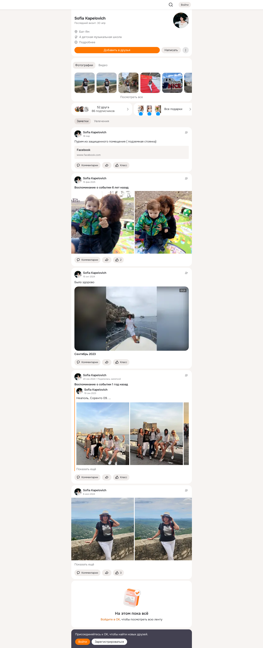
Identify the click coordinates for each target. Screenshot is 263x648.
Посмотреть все (131, 97)
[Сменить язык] (42, 626)
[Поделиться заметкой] (106, 165)
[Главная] (25, 18)
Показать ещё (86, 469)
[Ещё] (42, 618)
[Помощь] (25, 70)
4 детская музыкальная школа (100, 37)
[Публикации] (25, 36)
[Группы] (59, 18)
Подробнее (87, 42)
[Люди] (42, 36)
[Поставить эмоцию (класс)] (121, 165)
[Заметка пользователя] (131, 144)
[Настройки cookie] (42, 643)
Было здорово (84, 282)
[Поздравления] (42, 53)
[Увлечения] (42, 18)
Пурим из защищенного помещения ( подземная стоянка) (115, 141)
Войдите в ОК (110, 619)
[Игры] (59, 53)
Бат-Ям (84, 32)
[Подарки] (25, 53)
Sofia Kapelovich (90, 18)
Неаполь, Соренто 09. (92, 398)
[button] (84, 65)
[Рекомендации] (42, 70)
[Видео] (59, 36)
